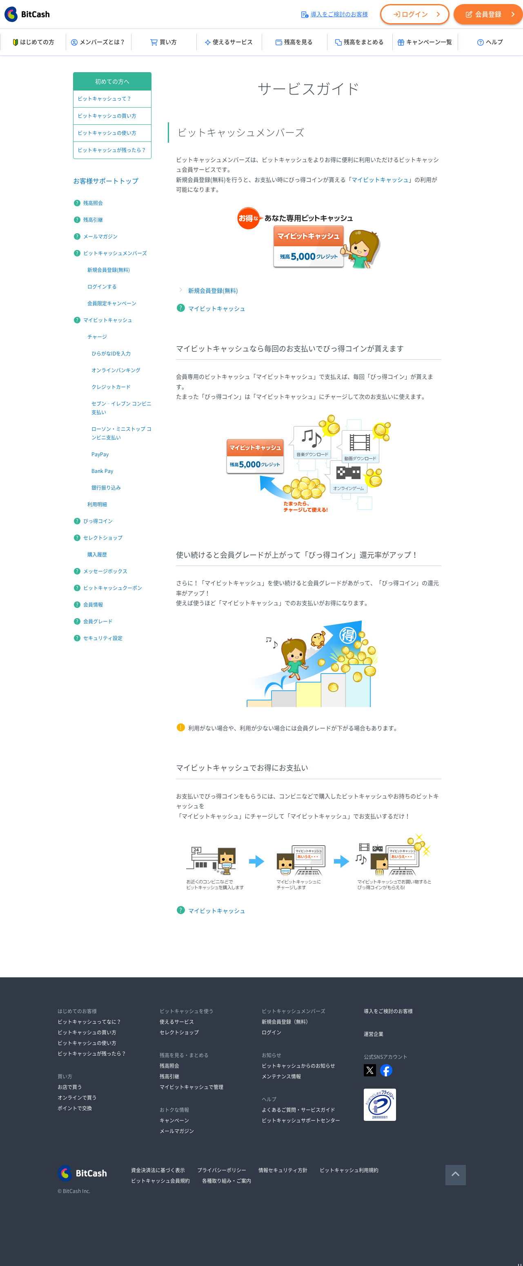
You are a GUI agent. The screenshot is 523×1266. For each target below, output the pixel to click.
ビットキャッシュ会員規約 (160, 1180)
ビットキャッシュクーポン (112, 587)
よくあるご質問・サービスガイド (298, 1109)
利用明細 (97, 504)
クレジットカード (111, 386)
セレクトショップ (102, 537)
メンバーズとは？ (98, 42)
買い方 (163, 42)
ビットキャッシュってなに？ (89, 1021)
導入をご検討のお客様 (334, 14)
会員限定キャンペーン (111, 303)
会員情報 (93, 604)
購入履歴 (97, 554)
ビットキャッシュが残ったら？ (112, 150)
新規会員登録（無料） (286, 1021)
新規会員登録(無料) (213, 291)
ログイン (411, 14)
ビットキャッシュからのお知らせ (298, 1065)
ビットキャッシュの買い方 (107, 115)
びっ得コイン (98, 521)
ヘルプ (490, 42)
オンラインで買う (77, 1097)
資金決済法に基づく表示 (158, 1170)
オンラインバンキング (115, 370)
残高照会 (93, 203)
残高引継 (93, 219)
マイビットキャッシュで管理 (191, 1087)
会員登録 (483, 14)
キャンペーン (174, 1120)
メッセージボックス (105, 571)
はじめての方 (32, 42)
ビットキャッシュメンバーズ (115, 253)
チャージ (97, 336)
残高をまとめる (359, 42)
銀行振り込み (106, 487)
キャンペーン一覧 (425, 42)
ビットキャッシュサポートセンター (301, 1120)
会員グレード (98, 621)
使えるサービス (229, 42)
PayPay (100, 454)
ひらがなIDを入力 (111, 353)
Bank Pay (102, 470)
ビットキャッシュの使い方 (107, 132)
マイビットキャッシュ (380, 180)
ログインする (102, 286)
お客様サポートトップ (105, 181)
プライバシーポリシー (221, 1170)
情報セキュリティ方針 (282, 1170)
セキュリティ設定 (102, 638)
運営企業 (373, 1034)
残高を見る (294, 42)
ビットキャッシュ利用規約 (349, 1170)
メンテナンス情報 (281, 1076)
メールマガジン (100, 236)
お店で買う (70, 1087)
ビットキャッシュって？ (104, 98)
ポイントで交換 (75, 1108)
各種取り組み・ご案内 (226, 1180)
